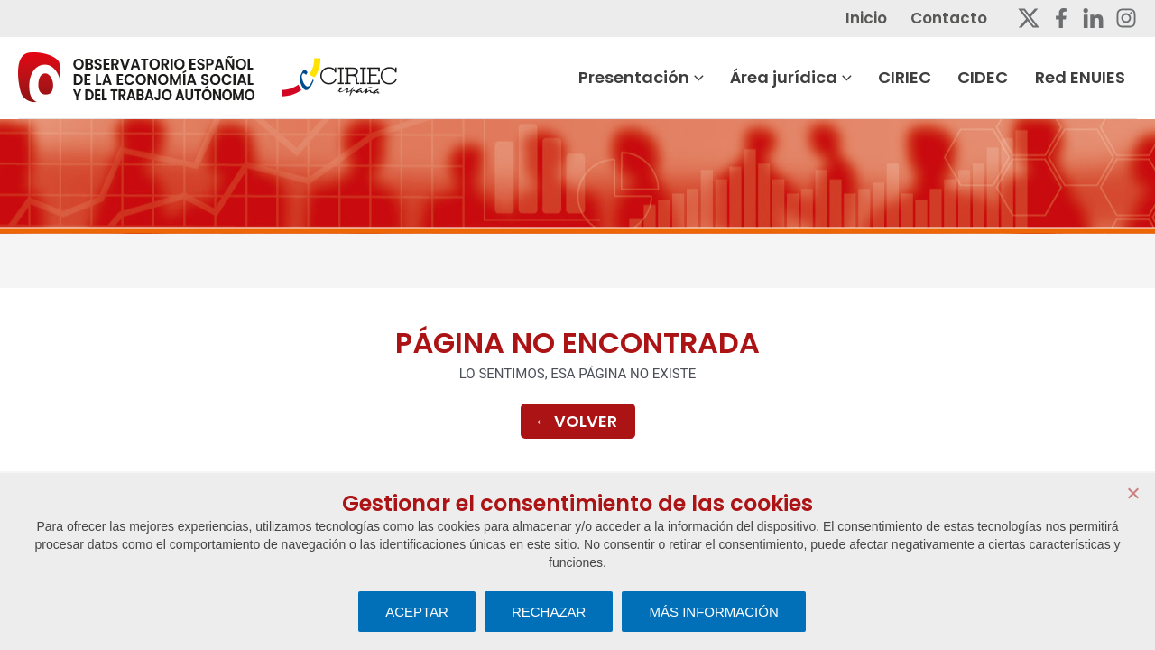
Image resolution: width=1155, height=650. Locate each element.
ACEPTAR (416, 611)
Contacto (960, 18)
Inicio (880, 18)
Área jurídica (806, 78)
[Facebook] (1061, 18)
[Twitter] (1028, 18)
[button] (713, 78)
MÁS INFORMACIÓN (713, 611)
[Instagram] (1126, 18)
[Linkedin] (1093, 18)
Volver (575, 422)
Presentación (657, 78)
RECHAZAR (549, 611)
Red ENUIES (1092, 77)
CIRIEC (919, 77)
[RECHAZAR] (1132, 493)
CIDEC (996, 77)
